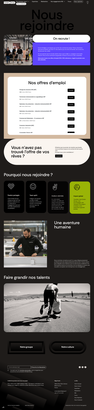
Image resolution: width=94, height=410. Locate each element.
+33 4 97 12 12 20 (58, 393)
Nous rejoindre (78, 1)
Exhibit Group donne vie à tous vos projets (18, 380)
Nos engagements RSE (58, 1)
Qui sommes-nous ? (22, 1)
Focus (69, 1)
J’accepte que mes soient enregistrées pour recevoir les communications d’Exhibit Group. (26, 371)
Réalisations (44, 1)
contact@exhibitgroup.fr (60, 391)
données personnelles (25, 370)
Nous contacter (21, 4)
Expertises (35, 1)
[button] (47, 308)
